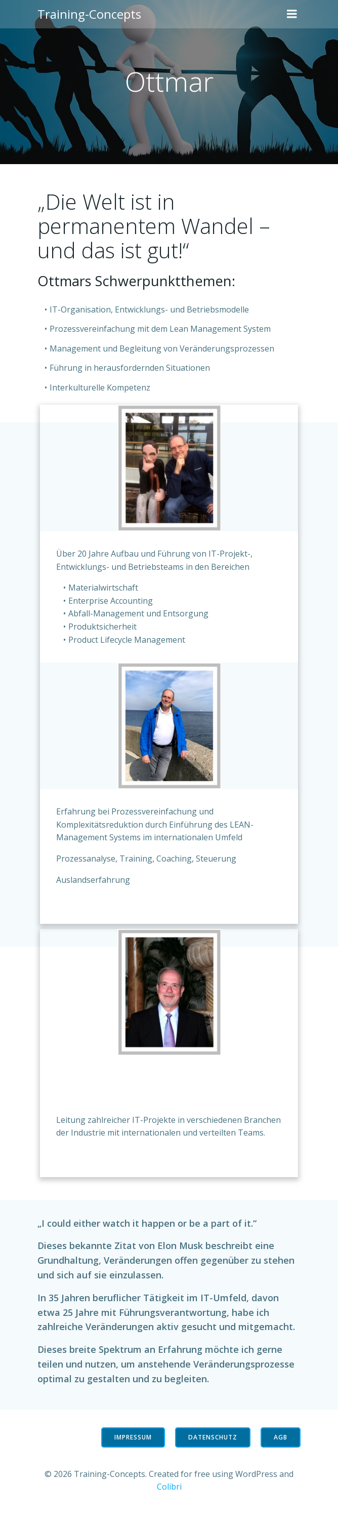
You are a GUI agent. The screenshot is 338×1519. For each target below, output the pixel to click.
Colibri (169, 1486)
